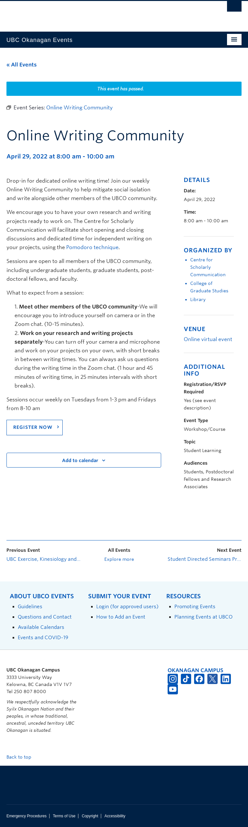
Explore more (119, 559)
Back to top (21, 757)
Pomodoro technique (92, 247)
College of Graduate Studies (209, 287)
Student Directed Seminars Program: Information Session (205, 559)
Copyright (90, 816)
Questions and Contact (45, 617)
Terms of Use (64, 816)
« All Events (21, 65)
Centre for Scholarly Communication (208, 267)
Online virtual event (208, 339)
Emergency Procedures (26, 816)
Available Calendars (41, 627)
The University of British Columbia (106, 13)
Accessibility (114, 816)
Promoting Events (194, 606)
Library (198, 299)
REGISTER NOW (33, 427)
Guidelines (30, 606)
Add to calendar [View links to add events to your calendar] (80, 460)
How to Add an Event (120, 617)
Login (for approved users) (127, 606)
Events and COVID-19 (43, 637)
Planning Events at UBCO (203, 617)
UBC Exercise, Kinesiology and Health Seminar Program (43, 559)
